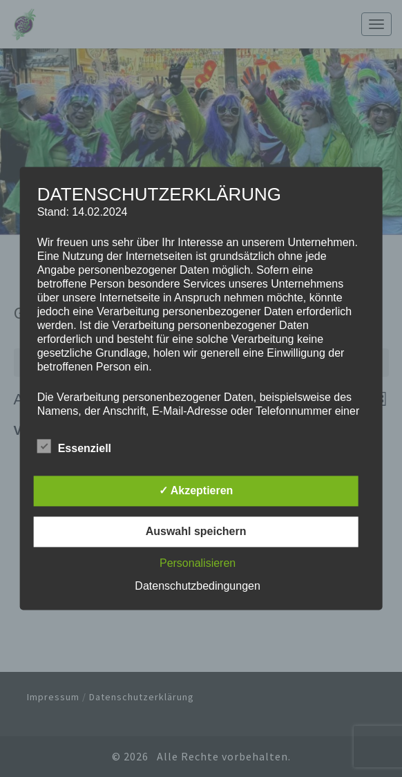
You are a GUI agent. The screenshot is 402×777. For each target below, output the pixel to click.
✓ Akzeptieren (196, 491)
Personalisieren (198, 564)
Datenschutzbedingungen (197, 586)
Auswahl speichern (196, 532)
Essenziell (74, 447)
